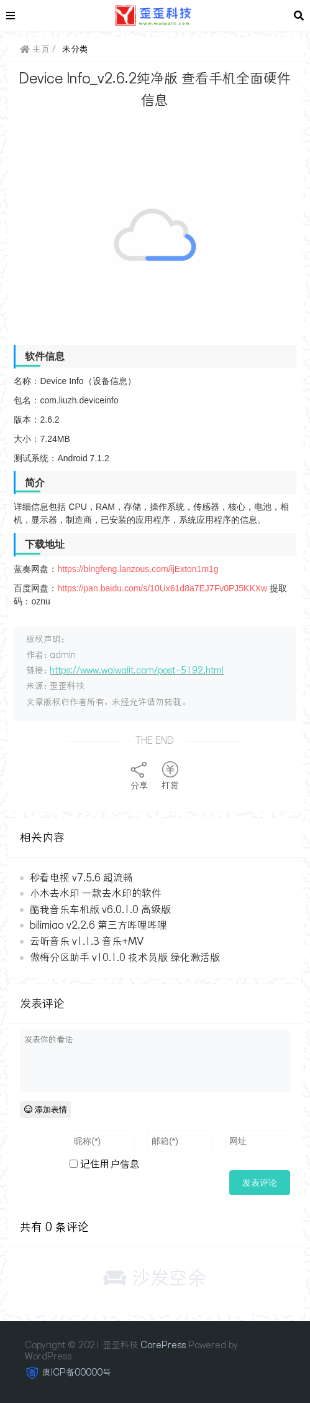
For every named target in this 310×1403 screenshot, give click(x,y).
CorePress (163, 1345)
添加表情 (45, 1109)
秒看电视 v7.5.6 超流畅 (81, 877)
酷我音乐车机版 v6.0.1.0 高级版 (100, 909)
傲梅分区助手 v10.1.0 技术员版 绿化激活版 (125, 957)
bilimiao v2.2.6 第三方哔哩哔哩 (98, 925)
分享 (139, 775)
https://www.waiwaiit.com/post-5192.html (137, 670)
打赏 (170, 775)
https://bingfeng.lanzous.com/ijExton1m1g (137, 569)
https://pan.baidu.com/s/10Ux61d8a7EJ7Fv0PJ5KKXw (162, 588)
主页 (35, 49)
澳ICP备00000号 (76, 1372)
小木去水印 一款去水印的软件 (96, 893)
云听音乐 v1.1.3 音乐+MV (87, 941)
